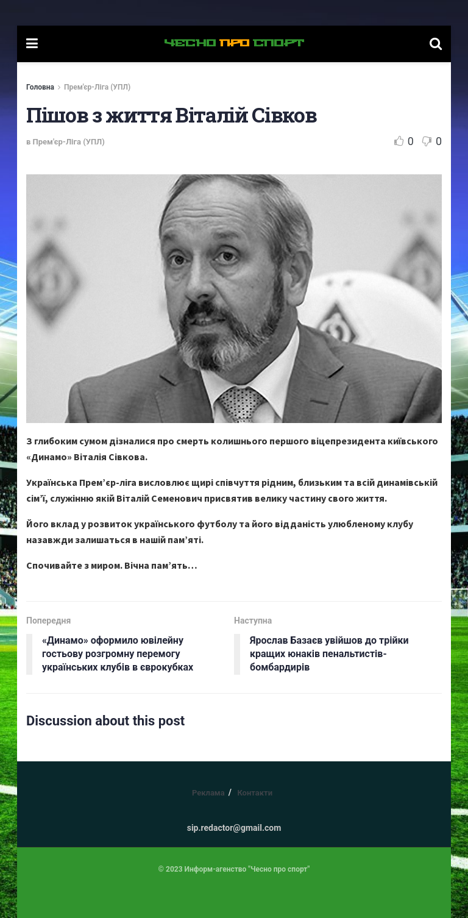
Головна (40, 87)
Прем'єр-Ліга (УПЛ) (97, 87)
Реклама (208, 792)
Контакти (254, 792)
